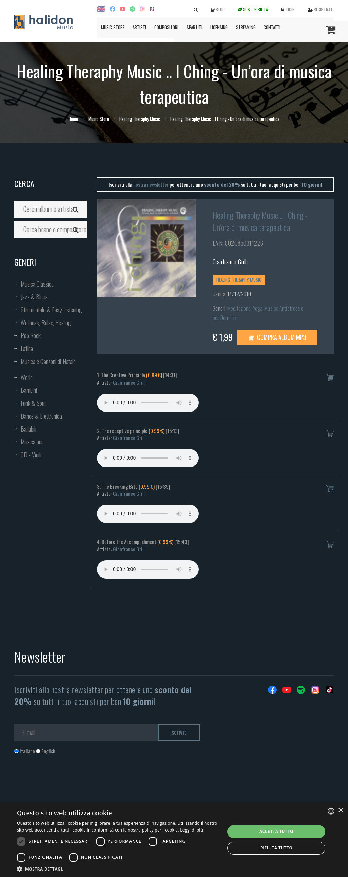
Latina (27, 348)
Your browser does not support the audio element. (148, 403)
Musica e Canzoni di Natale (48, 361)
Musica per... (33, 441)
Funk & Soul (33, 403)
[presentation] (66, 782)
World (27, 377)
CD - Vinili (31, 454)
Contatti (272, 27)
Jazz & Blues (34, 296)
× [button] (340, 810)
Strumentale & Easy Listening (51, 309)
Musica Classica (37, 283)
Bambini (29, 390)
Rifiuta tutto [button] (276, 848)
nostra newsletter (151, 184)
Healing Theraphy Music (139, 118)
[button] (118, 868)
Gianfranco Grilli (230, 261)
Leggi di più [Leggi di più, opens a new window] (191, 830)
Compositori (166, 27)
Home (73, 118)
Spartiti (194, 27)
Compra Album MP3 (277, 337)
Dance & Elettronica (41, 416)
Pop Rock (31, 335)
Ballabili (28, 428)
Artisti (139, 27)
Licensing (219, 27)
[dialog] (174, 840)
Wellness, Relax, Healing (46, 322)
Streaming (246, 27)
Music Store (112, 27)
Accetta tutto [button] (276, 831)
